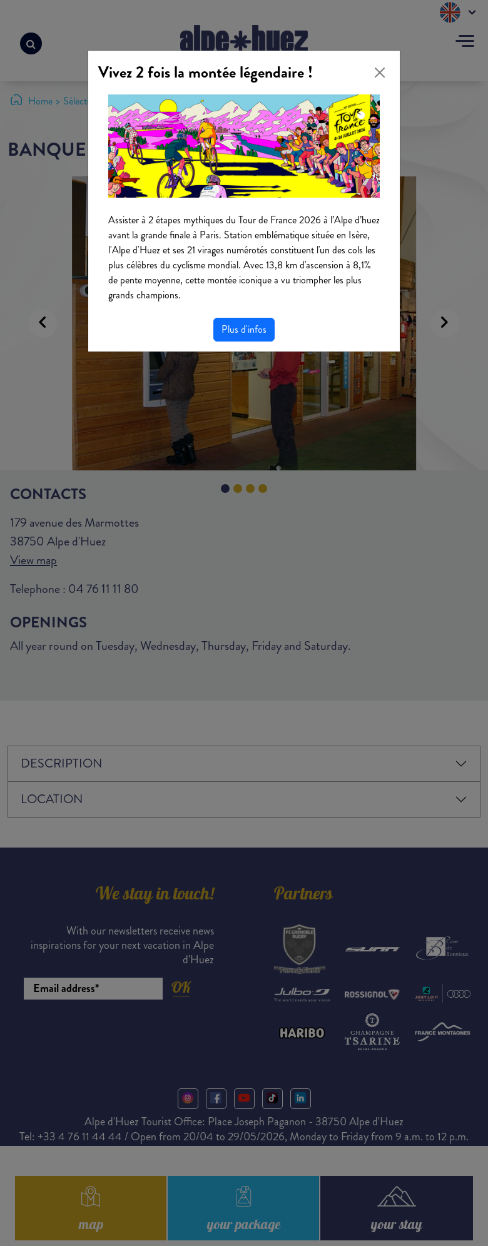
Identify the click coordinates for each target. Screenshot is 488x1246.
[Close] (380, 73)
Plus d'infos (244, 329)
